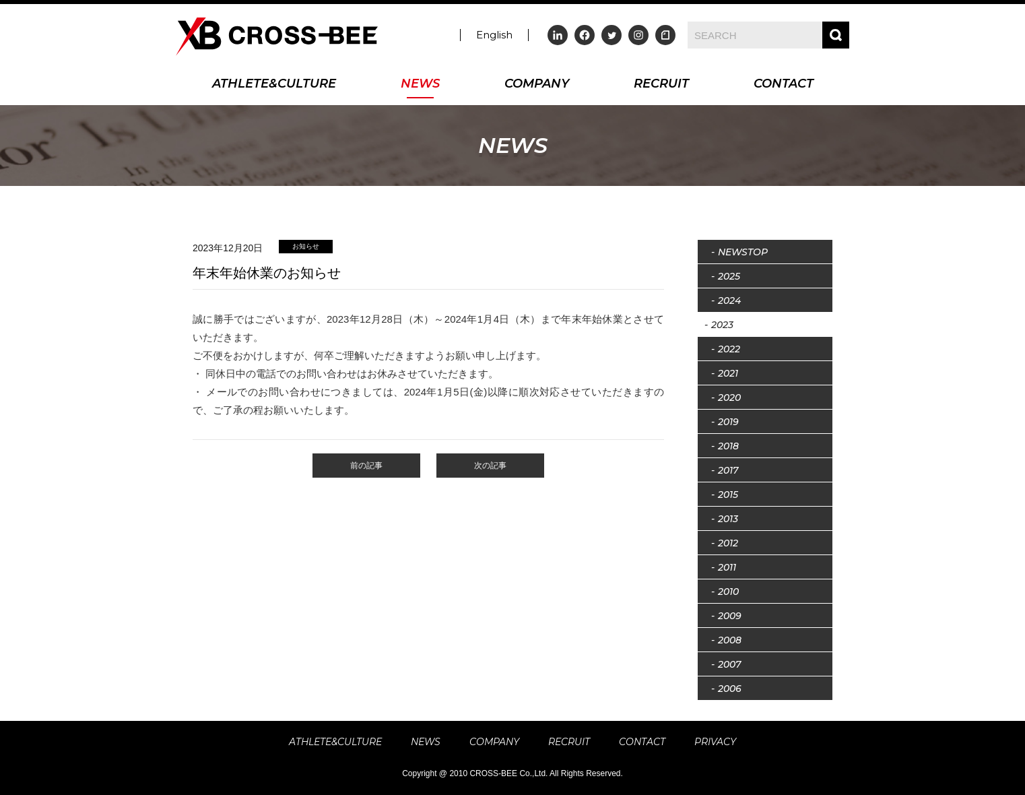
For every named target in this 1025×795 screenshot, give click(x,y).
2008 (729, 640)
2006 (729, 688)
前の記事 (366, 465)
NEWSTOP (743, 252)
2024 (729, 300)
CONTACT (784, 84)
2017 (728, 470)
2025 (729, 276)
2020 (729, 397)
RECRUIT (661, 84)
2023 (722, 325)
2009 (729, 616)
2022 (729, 349)
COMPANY (536, 84)
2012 (728, 543)
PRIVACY (715, 742)
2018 (728, 446)
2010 (728, 591)
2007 (729, 664)
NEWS (420, 84)
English (494, 34)
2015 (728, 494)
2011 (727, 567)
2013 (728, 519)
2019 (728, 422)
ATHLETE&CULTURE (274, 84)
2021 (728, 373)
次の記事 (490, 465)
